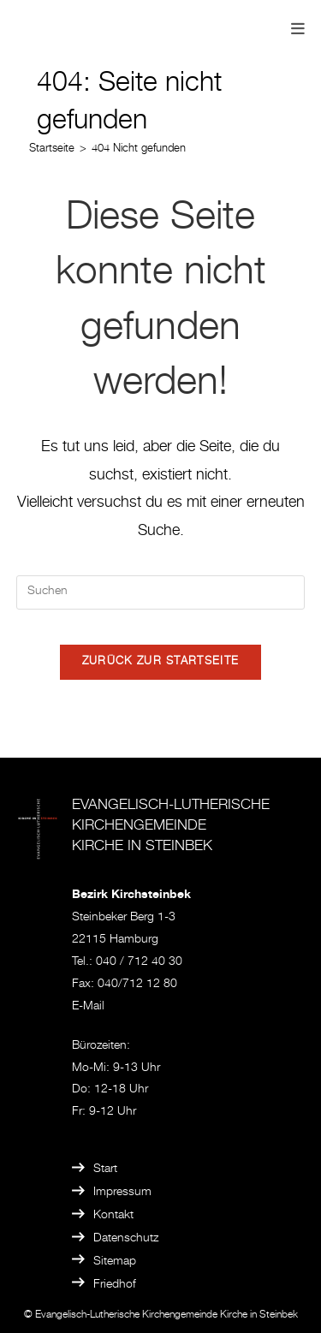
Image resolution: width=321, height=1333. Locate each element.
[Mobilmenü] (298, 31)
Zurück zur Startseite (160, 662)
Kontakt (113, 1216)
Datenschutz (125, 1239)
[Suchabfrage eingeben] (161, 592)
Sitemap (114, 1262)
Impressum (122, 1193)
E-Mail (88, 1007)
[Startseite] (51, 149)
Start (105, 1169)
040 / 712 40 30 (139, 962)
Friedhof (114, 1285)
